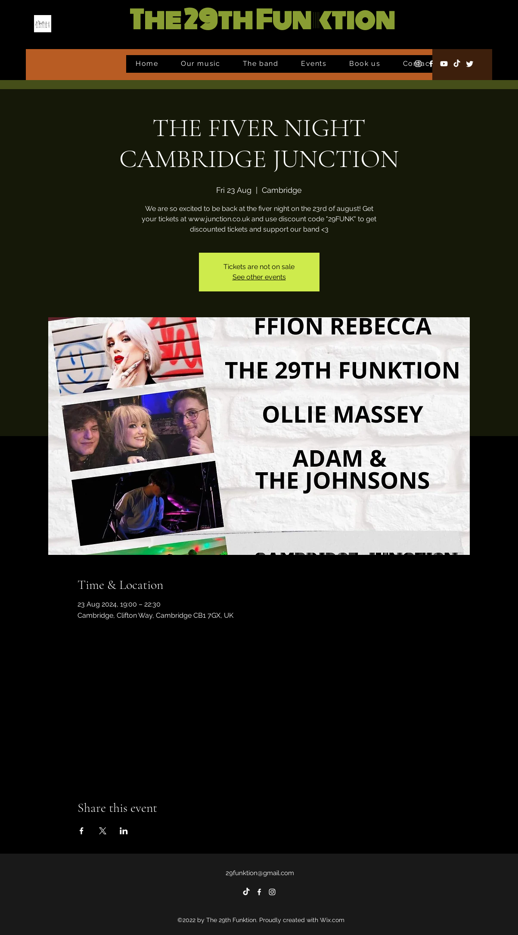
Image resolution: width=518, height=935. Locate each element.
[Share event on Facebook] (82, 830)
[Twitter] (469, 63)
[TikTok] (457, 63)
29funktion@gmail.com (260, 873)
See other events (259, 277)
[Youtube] (444, 63)
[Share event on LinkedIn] (124, 830)
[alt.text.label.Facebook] (431, 63)
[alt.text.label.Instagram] (418, 63)
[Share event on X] (103, 830)
